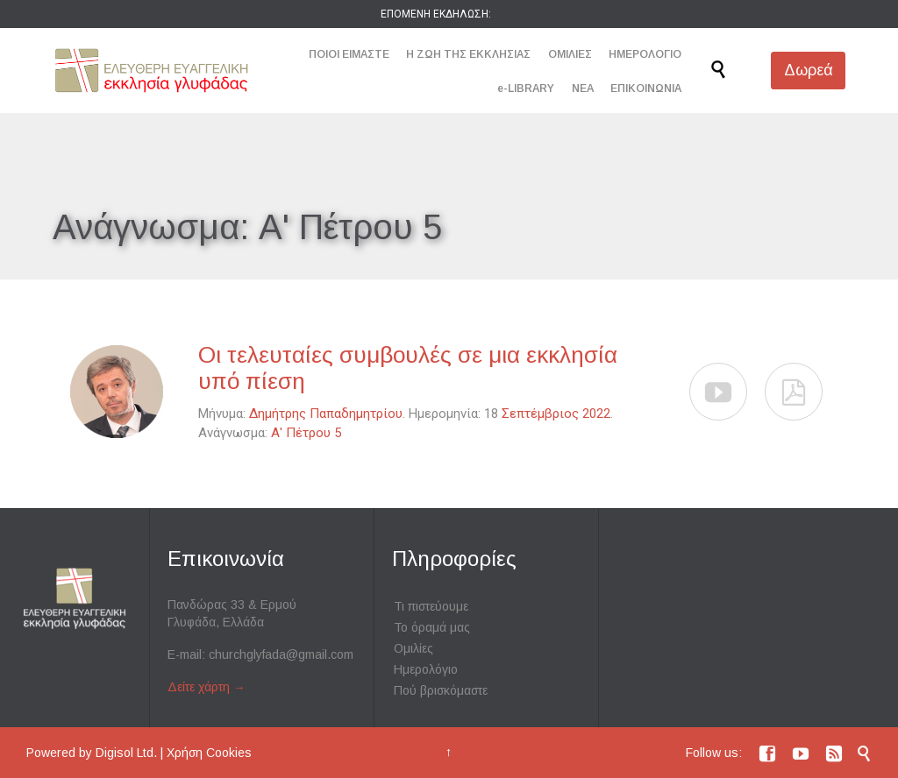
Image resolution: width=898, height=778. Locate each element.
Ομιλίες (413, 648)
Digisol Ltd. (126, 753)
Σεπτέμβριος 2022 (556, 413)
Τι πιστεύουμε (431, 606)
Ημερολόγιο (426, 669)
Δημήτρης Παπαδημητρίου (326, 413)
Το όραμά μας (432, 627)
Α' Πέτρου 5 (306, 433)
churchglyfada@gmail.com (281, 654)
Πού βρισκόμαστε (441, 690)
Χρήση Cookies (209, 753)
